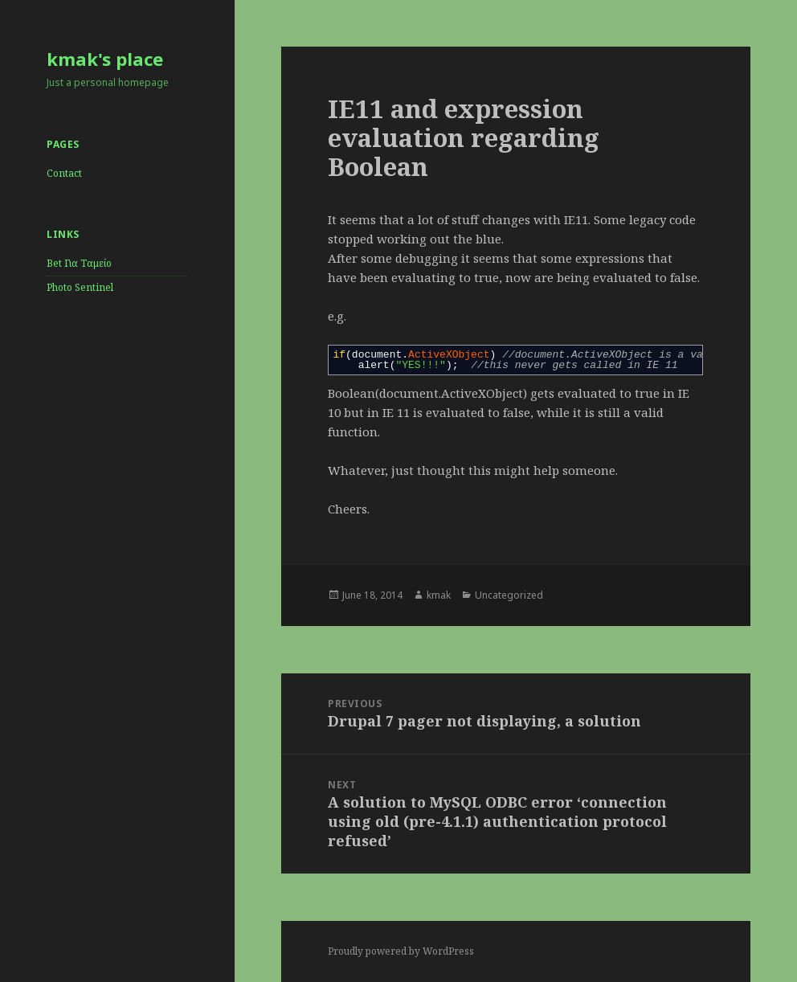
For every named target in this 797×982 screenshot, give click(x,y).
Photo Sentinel (80, 287)
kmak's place (105, 59)
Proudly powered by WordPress (401, 951)
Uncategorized (509, 595)
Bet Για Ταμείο (79, 263)
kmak (439, 595)
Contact (64, 173)
